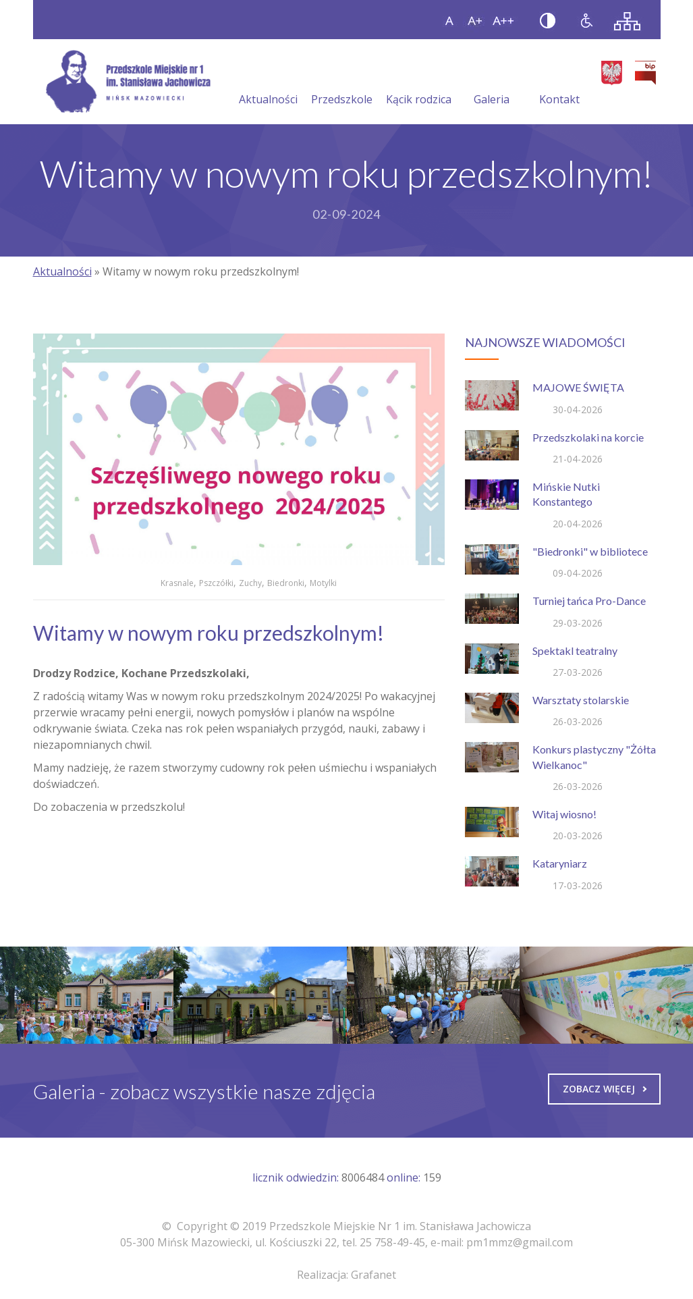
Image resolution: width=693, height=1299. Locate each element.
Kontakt (559, 83)
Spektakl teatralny (574, 650)
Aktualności (268, 83)
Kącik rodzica (418, 83)
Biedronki (285, 583)
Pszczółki (216, 583)
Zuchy (250, 583)
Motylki (323, 583)
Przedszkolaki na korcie (588, 437)
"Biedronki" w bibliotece (590, 551)
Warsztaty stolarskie (580, 699)
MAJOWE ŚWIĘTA (578, 387)
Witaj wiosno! (564, 813)
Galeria (491, 83)
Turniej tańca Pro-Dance (589, 600)
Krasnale (177, 583)
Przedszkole (341, 83)
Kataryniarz (559, 863)
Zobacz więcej (604, 1088)
